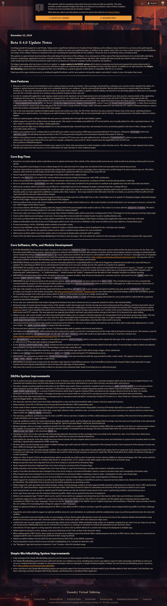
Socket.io (17, 308)
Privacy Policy (113, 12)
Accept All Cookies (59, 18)
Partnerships (90, 596)
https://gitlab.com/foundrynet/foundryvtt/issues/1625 (35, 335)
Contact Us (147, 596)
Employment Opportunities (128, 596)
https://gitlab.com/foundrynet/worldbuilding (36, 563)
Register (153, 3)
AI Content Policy (74, 596)
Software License (23, 596)
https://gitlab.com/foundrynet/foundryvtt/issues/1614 (114, 256)
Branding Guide (106, 596)
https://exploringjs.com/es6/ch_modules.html (76, 290)
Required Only (108, 18)
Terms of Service (56, 596)
